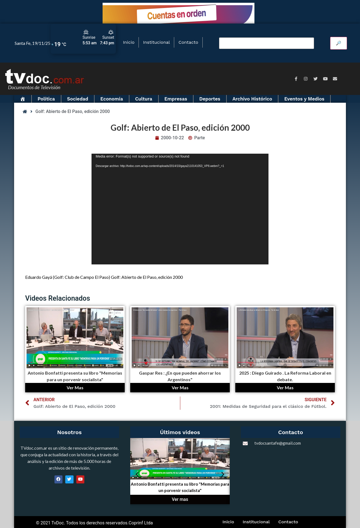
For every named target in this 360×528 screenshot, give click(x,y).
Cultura (143, 99)
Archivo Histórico (252, 99)
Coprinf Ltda (141, 523)
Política (46, 99)
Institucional (156, 42)
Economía (111, 99)
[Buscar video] (266, 43)
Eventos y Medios (304, 99)
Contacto (188, 42)
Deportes (209, 99)
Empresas (176, 99)
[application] (180, 209)
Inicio (129, 42)
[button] (137, 474)
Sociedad (77, 99)
